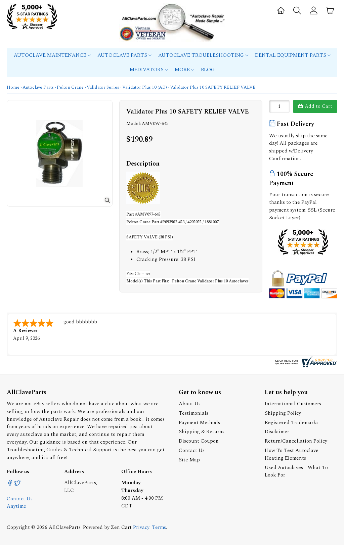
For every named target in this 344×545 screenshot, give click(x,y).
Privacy (141, 527)
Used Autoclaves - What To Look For (296, 471)
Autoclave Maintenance (52, 55)
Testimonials (193, 413)
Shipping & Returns (201, 432)
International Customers (293, 404)
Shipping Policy (283, 413)
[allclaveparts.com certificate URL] (305, 366)
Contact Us (192, 450)
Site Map (189, 460)
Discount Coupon (199, 441)
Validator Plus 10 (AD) (144, 87)
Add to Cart (315, 106)
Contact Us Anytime (20, 502)
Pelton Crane (70, 87)
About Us (190, 404)
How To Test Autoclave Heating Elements (291, 454)
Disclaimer (277, 432)
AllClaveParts (65, 527)
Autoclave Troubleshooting (203, 55)
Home (13, 87)
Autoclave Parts (124, 55)
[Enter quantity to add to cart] (279, 106)
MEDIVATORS (149, 70)
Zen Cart (121, 527)
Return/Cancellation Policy (296, 441)
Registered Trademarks (291, 422)
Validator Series (103, 87)
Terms (159, 527)
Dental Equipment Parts (293, 55)
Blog (208, 70)
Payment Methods (199, 422)
